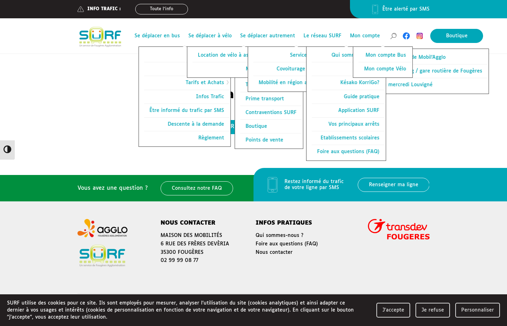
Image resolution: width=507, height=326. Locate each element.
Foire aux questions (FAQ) (287, 244)
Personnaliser (477, 310)
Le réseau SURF (322, 35)
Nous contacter (274, 252)
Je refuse (432, 310)
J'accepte (393, 310)
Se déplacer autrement (267, 35)
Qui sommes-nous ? (279, 235)
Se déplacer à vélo (210, 35)
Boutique (457, 35)
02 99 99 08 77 (179, 260)
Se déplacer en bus (157, 35)
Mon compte (365, 35)
